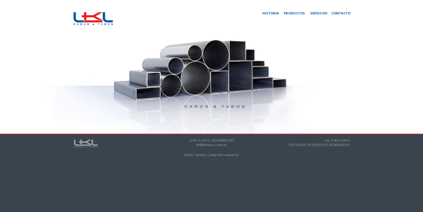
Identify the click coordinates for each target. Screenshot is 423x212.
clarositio (201, 155)
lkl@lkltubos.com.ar (211, 145)
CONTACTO (340, 13)
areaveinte (232, 155)
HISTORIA (270, 13)
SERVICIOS (319, 13)
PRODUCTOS (294, 13)
